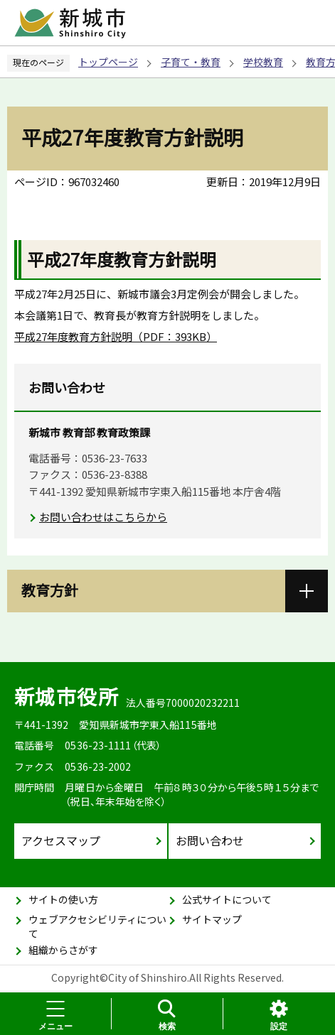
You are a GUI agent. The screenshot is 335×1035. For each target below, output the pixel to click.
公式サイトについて (227, 899)
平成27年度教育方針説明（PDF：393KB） (115, 336)
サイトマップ (212, 919)
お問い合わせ (210, 840)
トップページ (108, 62)
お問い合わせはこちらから (103, 516)
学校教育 (263, 62)
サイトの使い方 (63, 899)
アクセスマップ (60, 840)
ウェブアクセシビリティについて (97, 926)
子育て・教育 (190, 62)
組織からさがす (63, 950)
